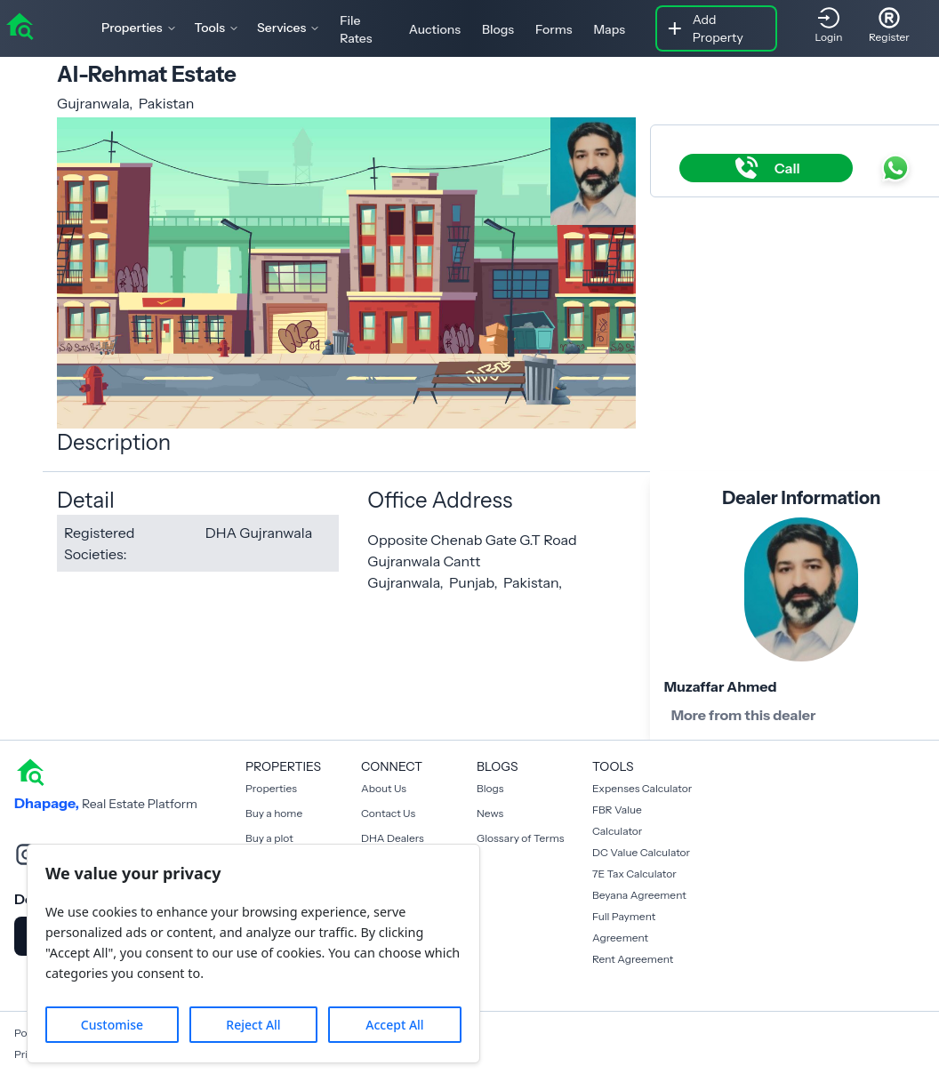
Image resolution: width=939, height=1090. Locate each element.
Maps (609, 29)
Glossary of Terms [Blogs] (520, 838)
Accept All (394, 1024)
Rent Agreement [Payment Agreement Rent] (632, 959)
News (490, 813)
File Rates (356, 29)
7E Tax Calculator (634, 873)
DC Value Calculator (641, 852)
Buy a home (273, 813)
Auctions (435, 29)
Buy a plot (269, 838)
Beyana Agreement (639, 895)
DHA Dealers (392, 838)
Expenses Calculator (642, 788)
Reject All (253, 1024)
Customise (112, 1024)
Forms (553, 29)
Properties (271, 788)
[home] (20, 25)
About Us (383, 788)
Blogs (498, 29)
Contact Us (388, 813)
